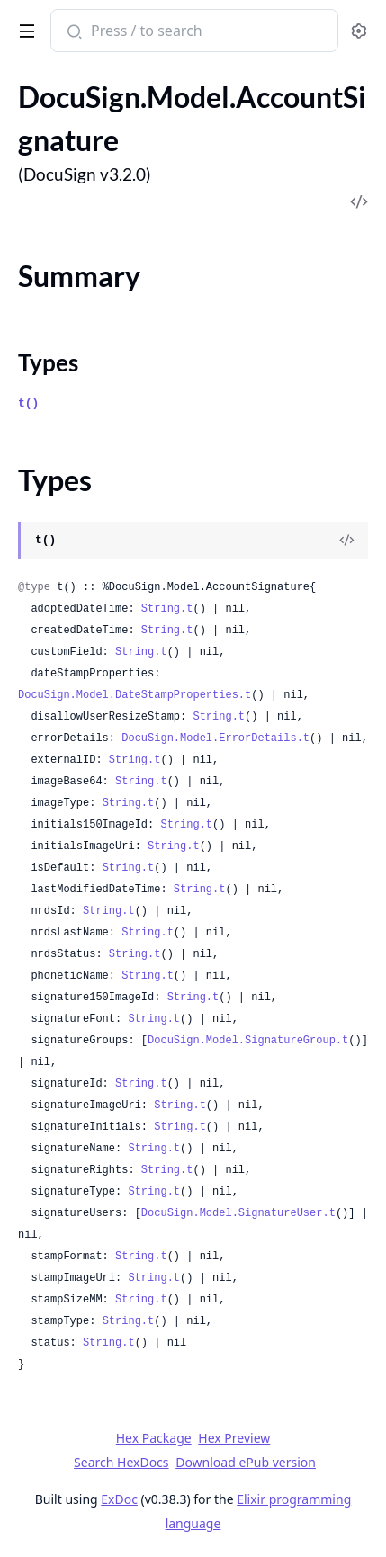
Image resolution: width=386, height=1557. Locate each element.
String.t (167, 609)
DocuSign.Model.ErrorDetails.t (215, 738)
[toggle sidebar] (24, 28)
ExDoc (119, 1499)
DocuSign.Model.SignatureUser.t (238, 1213)
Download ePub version (245, 1462)
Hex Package (154, 1437)
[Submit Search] (72, 32)
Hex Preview (234, 1437)
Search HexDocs (121, 1462)
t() (28, 403)
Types (48, 362)
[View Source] (346, 541)
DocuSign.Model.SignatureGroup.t (248, 1040)
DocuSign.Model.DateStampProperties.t (134, 695)
